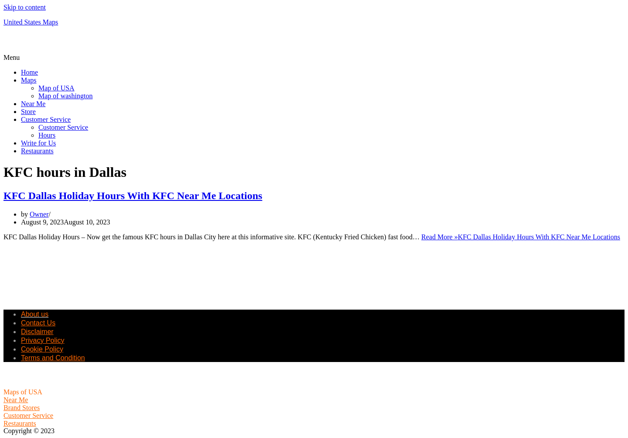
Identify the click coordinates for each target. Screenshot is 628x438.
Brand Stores (21, 407)
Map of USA (56, 88)
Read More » (520, 237)
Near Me (33, 103)
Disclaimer (37, 331)
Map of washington (65, 96)
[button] (314, 58)
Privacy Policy (43, 340)
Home (29, 72)
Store (28, 111)
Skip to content (24, 7)
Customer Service (46, 119)
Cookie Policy (42, 349)
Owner (39, 214)
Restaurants (37, 151)
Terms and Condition (53, 358)
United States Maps (30, 22)
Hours (46, 135)
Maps (29, 80)
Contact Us (38, 323)
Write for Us (38, 143)
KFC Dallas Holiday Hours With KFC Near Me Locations (132, 195)
